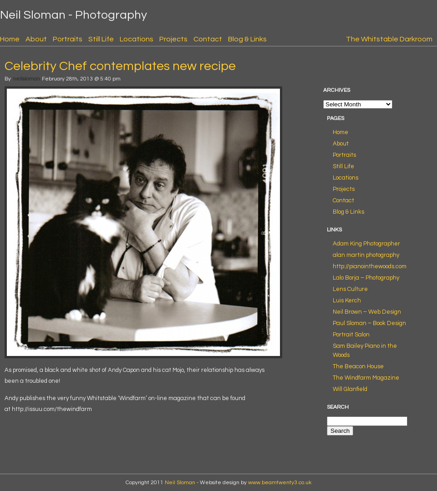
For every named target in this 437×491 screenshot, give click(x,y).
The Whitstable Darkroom (389, 39)
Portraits (67, 39)
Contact (207, 39)
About (36, 39)
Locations (136, 39)
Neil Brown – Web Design (367, 312)
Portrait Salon (351, 334)
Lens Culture (350, 289)
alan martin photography (366, 255)
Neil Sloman (180, 483)
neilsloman (26, 79)
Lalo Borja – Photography (366, 278)
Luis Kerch (347, 300)
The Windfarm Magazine (366, 378)
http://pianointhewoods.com (370, 266)
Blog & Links (247, 39)
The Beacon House (358, 366)
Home (10, 39)
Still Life (101, 39)
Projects (173, 39)
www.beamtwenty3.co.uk (279, 483)
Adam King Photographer (366, 243)
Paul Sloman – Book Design (369, 323)
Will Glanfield (350, 389)
